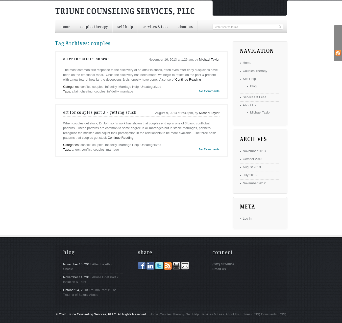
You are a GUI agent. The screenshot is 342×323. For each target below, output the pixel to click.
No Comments (209, 91)
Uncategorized (151, 87)
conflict (85, 87)
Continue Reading (188, 79)
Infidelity (111, 87)
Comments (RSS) (273, 314)
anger (76, 149)
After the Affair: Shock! (86, 59)
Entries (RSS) (250, 314)
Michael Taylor (209, 59)
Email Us (219, 269)
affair (75, 91)
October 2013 (252, 159)
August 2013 (252, 167)
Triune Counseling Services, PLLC (125, 12)
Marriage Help (129, 87)
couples (97, 87)
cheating (86, 91)
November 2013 (254, 151)
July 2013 (250, 175)
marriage (127, 91)
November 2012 (254, 183)
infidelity (113, 91)
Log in (247, 218)
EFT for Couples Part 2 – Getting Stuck (99, 113)
